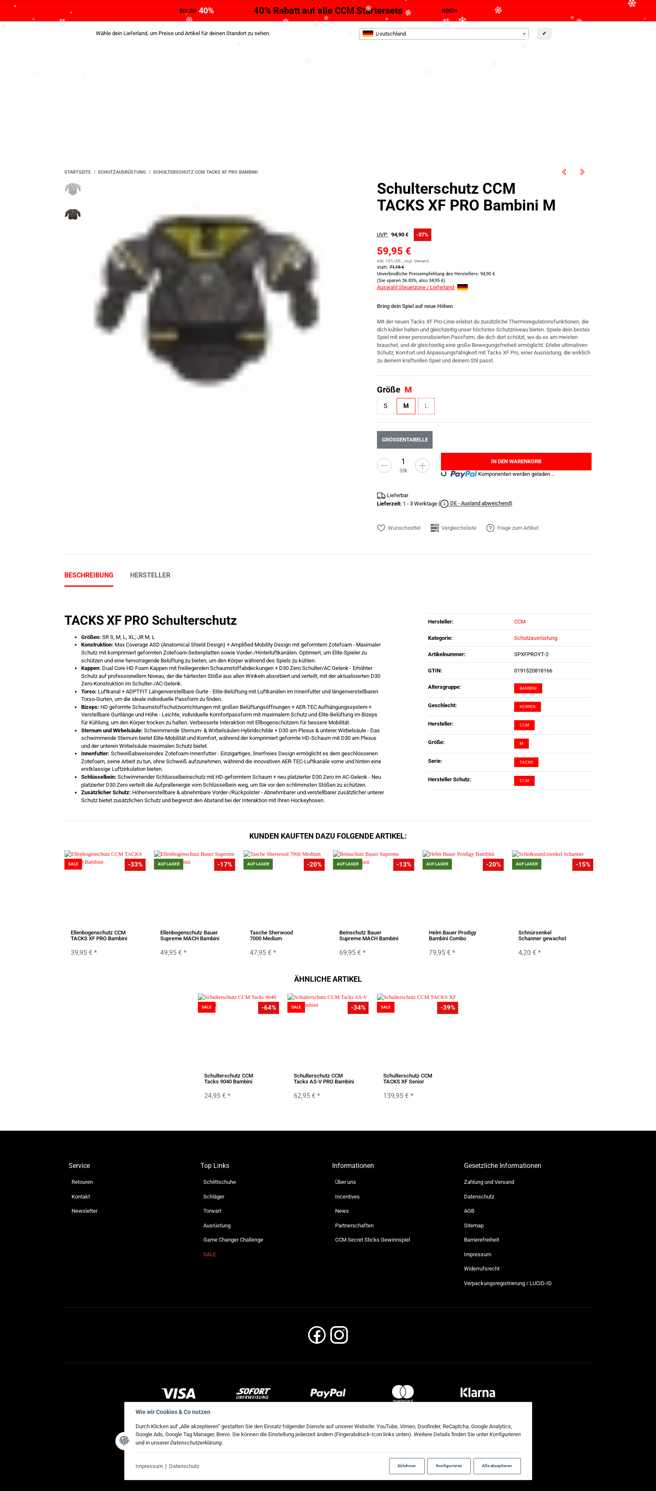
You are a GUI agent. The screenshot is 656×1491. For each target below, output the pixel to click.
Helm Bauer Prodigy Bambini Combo (452, 935)
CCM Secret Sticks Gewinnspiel (372, 1240)
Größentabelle (405, 439)
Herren (528, 706)
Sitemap (474, 1225)
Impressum (149, 1466)
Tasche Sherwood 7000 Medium (271, 935)
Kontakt (81, 1196)
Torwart (212, 1211)
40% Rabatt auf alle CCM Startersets (328, 10)
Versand (421, 261)
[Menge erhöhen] (422, 465)
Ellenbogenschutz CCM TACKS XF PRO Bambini (99, 935)
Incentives (347, 1196)
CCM (524, 725)
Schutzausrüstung (535, 638)
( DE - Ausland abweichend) (475, 504)
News (342, 1211)
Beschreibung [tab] (88, 575)
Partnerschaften (354, 1225)
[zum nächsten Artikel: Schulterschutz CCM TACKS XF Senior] (582, 172)
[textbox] (443, 33)
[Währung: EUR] (614, 81)
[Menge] (403, 461)
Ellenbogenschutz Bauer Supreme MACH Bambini (189, 935)
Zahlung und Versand (489, 1182)
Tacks (526, 762)
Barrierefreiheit (481, 1240)
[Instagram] (339, 1338)
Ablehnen (406, 1465)
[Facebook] (317, 1338)
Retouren (82, 1182)
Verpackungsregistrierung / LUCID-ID (508, 1283)
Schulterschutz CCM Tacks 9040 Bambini (228, 1079)
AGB (469, 1211)
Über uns (345, 1182)
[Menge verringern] (384, 465)
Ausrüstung (217, 1225)
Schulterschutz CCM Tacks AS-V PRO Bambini (324, 1079)
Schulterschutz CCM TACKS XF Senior (407, 1079)
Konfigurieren (449, 1465)
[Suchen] (522, 129)
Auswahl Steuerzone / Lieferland (422, 287)
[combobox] (444, 34)
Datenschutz (184, 1466)
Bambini (528, 688)
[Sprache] (562, 81)
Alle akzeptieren (497, 1465)
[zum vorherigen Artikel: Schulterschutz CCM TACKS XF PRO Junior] (564, 172)
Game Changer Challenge (233, 1240)
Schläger (213, 1196)
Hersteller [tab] (150, 575)
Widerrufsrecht (482, 1268)
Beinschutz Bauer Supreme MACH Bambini (368, 935)
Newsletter (84, 1211)
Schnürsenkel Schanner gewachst (542, 935)
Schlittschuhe (219, 1182)
